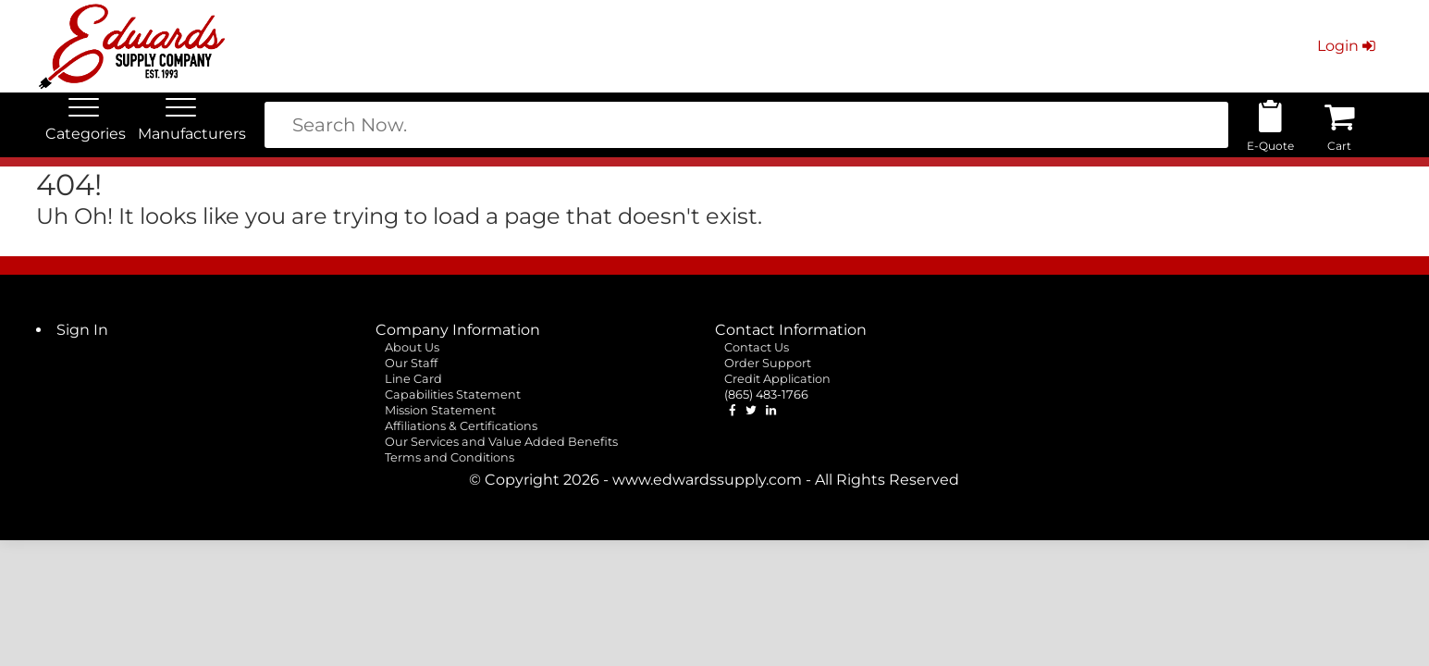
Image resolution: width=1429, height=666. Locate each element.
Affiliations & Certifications (461, 426)
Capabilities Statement (453, 394)
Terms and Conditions (449, 457)
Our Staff (411, 363)
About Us (412, 347)
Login (1348, 46)
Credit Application (777, 379)
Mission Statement (440, 410)
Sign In (82, 330)
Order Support (767, 363)
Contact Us (756, 347)
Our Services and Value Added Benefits (501, 442)
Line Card (413, 379)
